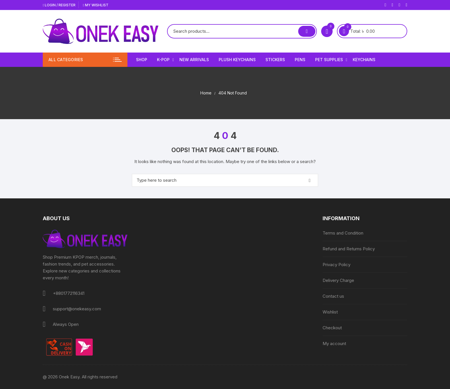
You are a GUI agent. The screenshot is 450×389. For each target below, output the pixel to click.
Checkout (332, 327)
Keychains (364, 59)
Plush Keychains (237, 59)
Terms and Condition (343, 233)
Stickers (275, 59)
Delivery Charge (338, 280)
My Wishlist (95, 5)
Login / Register (59, 5)
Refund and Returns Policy (349, 248)
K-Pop (165, 60)
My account (334, 343)
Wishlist (330, 312)
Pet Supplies (331, 60)
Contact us (333, 296)
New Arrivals (194, 59)
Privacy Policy (336, 264)
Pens (300, 59)
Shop (141, 59)
